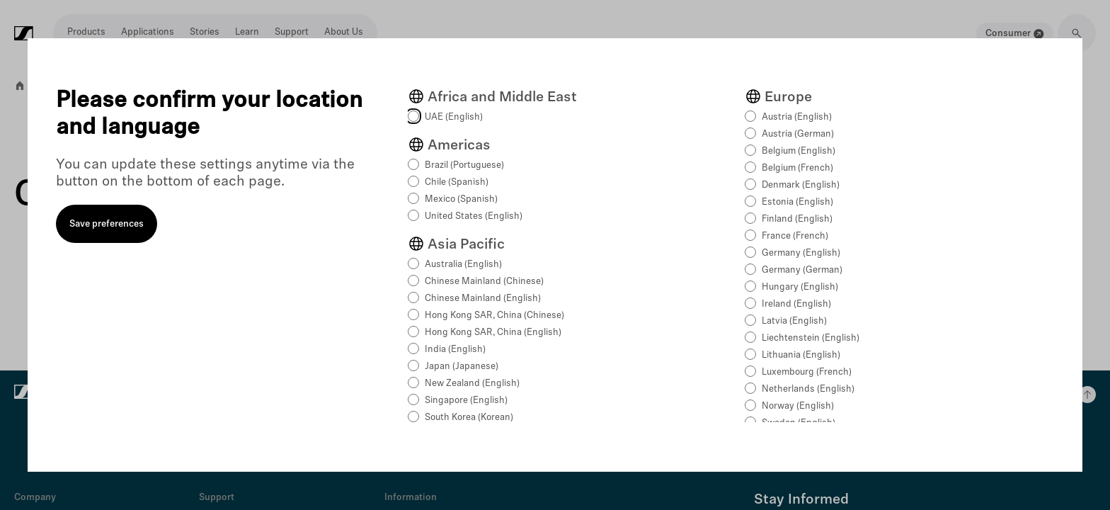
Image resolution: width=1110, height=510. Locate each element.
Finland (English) (797, 219)
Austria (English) (797, 117)
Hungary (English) (800, 287)
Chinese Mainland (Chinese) (484, 281)
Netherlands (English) (808, 389)
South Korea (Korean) (469, 417)
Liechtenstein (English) (810, 338)
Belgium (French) (797, 168)
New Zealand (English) (472, 383)
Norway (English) (798, 406)
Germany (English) (801, 253)
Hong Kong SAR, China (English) (493, 332)
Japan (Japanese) (461, 366)
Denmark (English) (801, 185)
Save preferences (106, 224)
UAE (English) (454, 117)
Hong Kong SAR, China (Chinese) (494, 315)
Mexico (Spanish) (461, 199)
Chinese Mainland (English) (483, 298)
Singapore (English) (466, 400)
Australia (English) (463, 264)
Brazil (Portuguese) (464, 165)
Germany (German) (802, 270)
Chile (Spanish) (456, 182)
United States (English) (473, 216)
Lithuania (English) (801, 355)
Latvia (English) (794, 321)
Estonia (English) (797, 202)
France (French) (795, 236)
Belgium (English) (798, 151)
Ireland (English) (796, 304)
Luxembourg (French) (807, 372)
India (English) (455, 349)
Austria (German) (798, 134)
